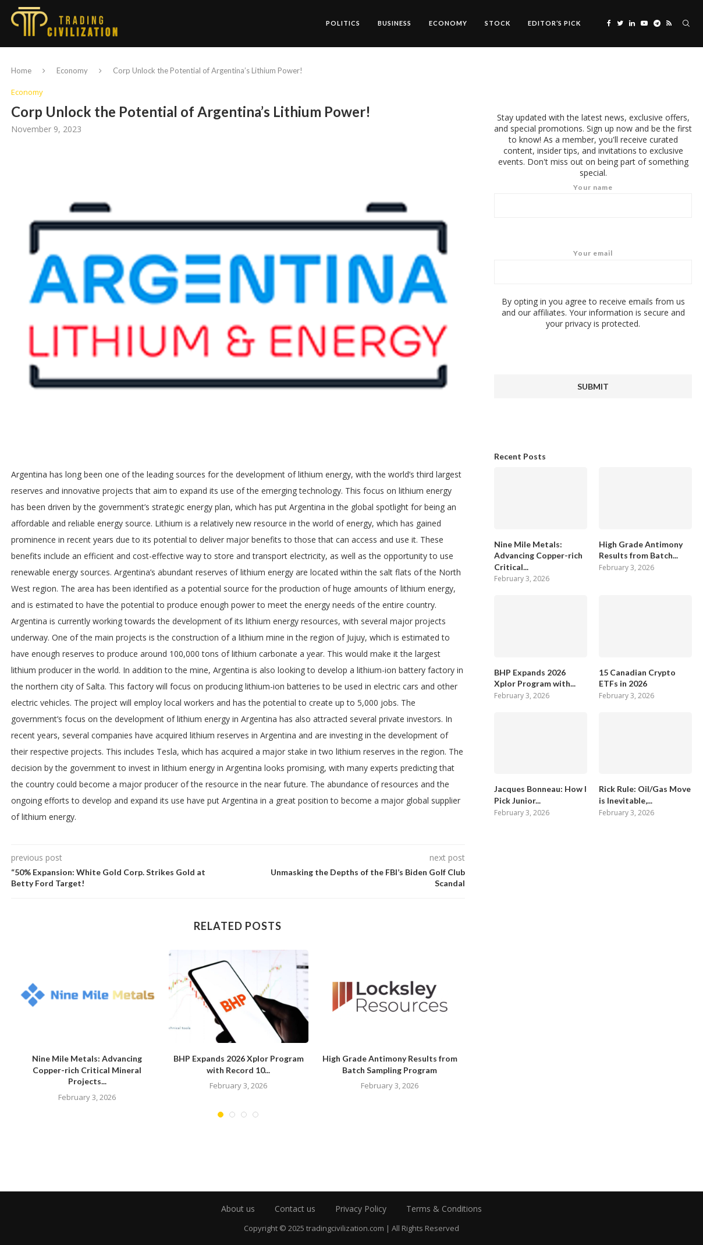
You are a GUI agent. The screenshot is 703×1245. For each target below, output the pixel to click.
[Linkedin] (632, 23)
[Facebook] (609, 23)
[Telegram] (657, 23)
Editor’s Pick (554, 23)
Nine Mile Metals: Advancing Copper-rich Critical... (538, 555)
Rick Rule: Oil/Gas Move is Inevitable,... (645, 794)
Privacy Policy (360, 1208)
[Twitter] (620, 23)
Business (394, 23)
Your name (593, 200)
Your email (593, 266)
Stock (497, 23)
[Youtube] (644, 23)
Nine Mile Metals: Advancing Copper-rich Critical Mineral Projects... (87, 1069)
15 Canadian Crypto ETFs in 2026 (637, 677)
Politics (343, 23)
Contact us (295, 1208)
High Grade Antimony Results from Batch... (641, 549)
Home (21, 70)
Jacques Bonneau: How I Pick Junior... (540, 794)
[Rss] (669, 23)
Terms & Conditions (444, 1208)
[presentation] (582, 351)
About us (238, 1208)
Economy (448, 23)
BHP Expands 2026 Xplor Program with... (535, 677)
